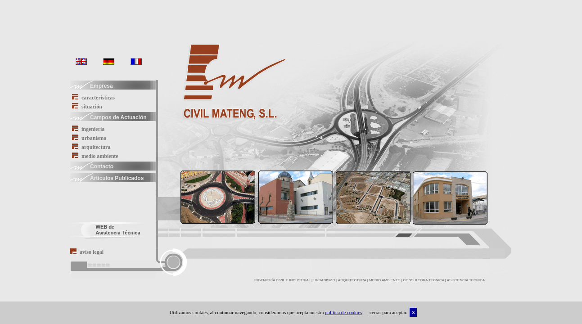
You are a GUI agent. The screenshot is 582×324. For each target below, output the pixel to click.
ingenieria (88, 129)
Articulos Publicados (107, 177)
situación (87, 106)
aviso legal (87, 251)
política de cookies (343, 312)
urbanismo (89, 138)
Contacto (91, 166)
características (93, 97)
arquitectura (91, 147)
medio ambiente (95, 156)
